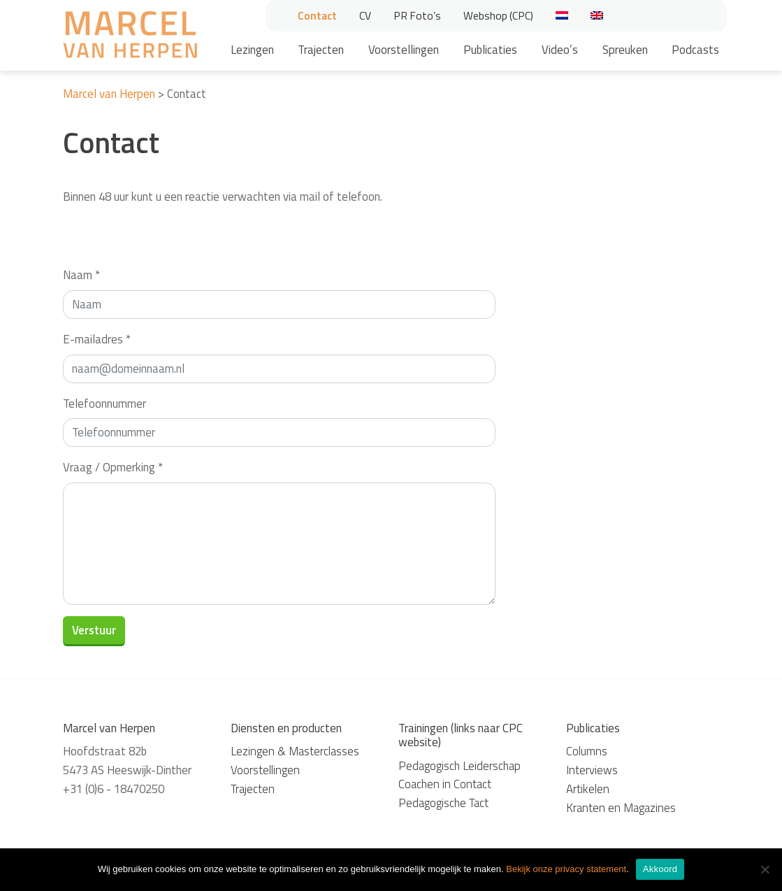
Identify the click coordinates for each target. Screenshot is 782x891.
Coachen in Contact (444, 784)
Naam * (81, 275)
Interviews (592, 770)
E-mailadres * (97, 339)
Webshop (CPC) (498, 15)
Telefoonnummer (104, 403)
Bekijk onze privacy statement (566, 869)
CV (365, 15)
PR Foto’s (417, 15)
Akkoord (660, 869)
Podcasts (695, 50)
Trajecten (321, 50)
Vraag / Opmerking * (113, 467)
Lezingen (252, 50)
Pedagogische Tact (443, 803)
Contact (317, 15)
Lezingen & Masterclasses (295, 751)
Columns (586, 751)
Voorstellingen (403, 50)
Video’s (560, 50)
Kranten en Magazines (621, 808)
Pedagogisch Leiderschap (459, 766)
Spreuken (625, 50)
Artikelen (587, 789)
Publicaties (490, 50)
